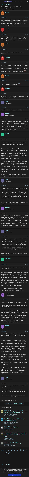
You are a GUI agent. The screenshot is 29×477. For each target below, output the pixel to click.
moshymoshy (7, 438)
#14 (27, 299)
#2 (27, 34)
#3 (27, 49)
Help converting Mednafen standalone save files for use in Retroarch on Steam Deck (15, 434)
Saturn (8, 428)
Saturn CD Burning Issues (11, 427)
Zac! (5, 428)
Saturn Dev (8, 444)
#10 (27, 185)
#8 (27, 119)
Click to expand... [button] (14, 249)
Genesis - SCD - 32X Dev (12, 422)
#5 (27, 80)
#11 (27, 213)
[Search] (27, 1)
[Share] (26, 18)
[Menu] (2, 1)
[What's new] (24, 1)
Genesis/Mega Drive (13, 414)
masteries (6, 414)
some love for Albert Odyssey (12, 443)
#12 (27, 236)
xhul (5, 444)
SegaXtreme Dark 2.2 (6, 468)
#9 (27, 139)
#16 (27, 383)
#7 (27, 107)
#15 (27, 331)
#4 (27, 62)
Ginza (5, 422)
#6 (27, 93)
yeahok (3, 9)
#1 (27, 17)
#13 (27, 264)
